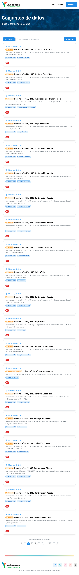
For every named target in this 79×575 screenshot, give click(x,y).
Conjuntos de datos (20, 24)
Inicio (4, 24)
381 (50, 544)
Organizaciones (57, 4)
